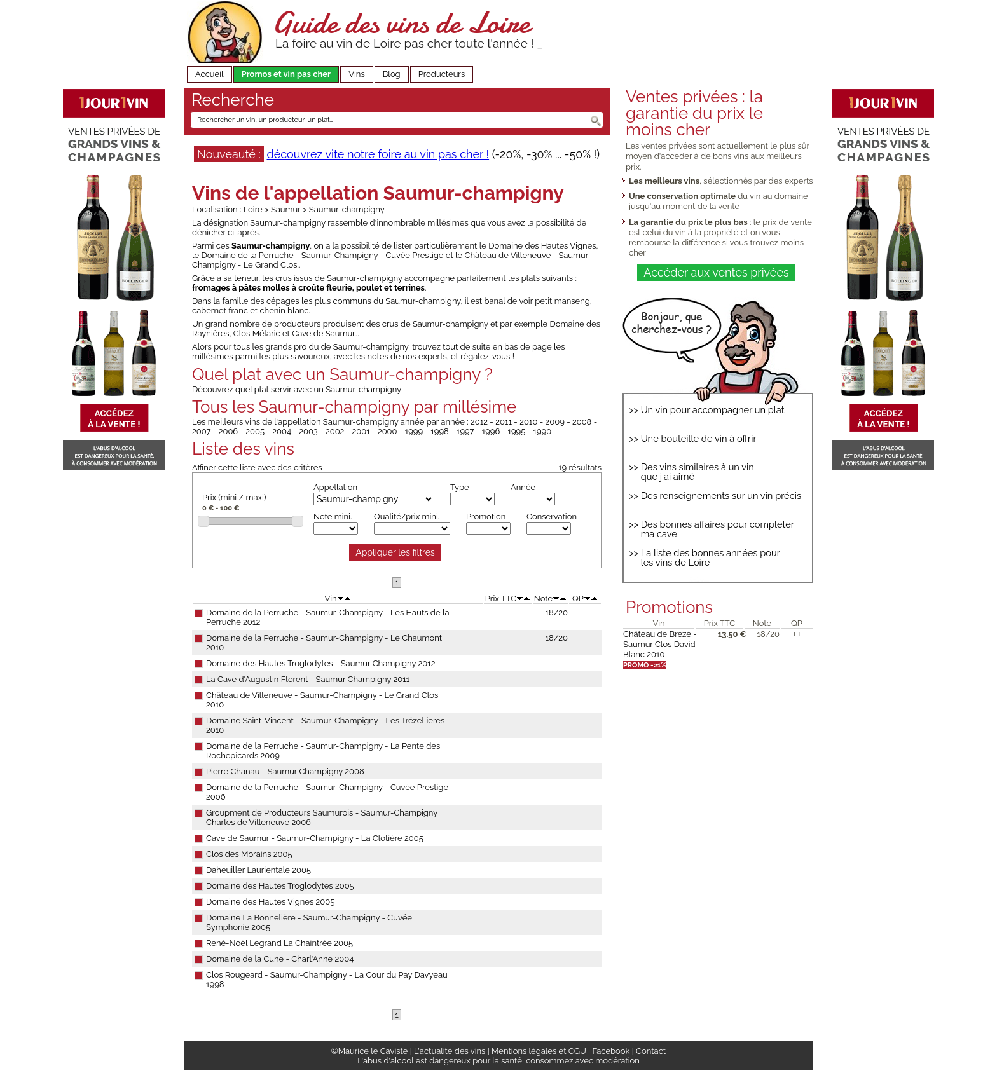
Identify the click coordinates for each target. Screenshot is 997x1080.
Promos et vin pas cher (286, 74)
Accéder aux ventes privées (715, 272)
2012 (479, 422)
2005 (255, 431)
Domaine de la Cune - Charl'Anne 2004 (280, 959)
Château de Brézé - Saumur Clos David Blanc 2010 (660, 644)
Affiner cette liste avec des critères (257, 467)
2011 (503, 422)
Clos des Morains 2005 (249, 854)
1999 (414, 431)
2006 (228, 431)
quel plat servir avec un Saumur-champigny (318, 389)
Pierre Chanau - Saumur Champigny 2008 (285, 771)
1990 (542, 431)
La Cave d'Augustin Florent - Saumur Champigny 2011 (307, 679)
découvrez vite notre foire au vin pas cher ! (377, 154)
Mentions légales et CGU (539, 1051)
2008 (581, 422)
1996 (491, 431)
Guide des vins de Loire (401, 22)
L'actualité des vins (449, 1051)
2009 (555, 422)
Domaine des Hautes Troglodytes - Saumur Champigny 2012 (321, 663)
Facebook (610, 1051)
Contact (651, 1051)
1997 (465, 431)
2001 (361, 431)
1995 (516, 431)
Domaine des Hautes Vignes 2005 (270, 901)
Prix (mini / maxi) (234, 497)
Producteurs (441, 74)
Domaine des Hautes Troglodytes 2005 (280, 886)
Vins (356, 74)
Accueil (209, 74)
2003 (308, 431)
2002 (335, 431)
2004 (281, 431)
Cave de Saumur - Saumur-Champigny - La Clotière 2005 (314, 838)
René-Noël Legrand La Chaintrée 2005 (279, 943)
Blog (392, 74)
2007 (201, 431)
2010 (528, 422)
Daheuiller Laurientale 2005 (258, 870)
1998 (439, 431)
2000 (387, 431)
